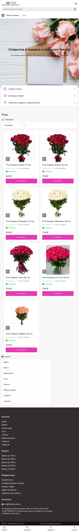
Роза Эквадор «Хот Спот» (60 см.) (55, 277)
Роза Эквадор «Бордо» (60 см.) (55, 165)
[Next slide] (75, 53)
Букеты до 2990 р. (9, 459)
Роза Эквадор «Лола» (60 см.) (18, 277)
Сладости (5, 441)
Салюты (5, 435)
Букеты (4, 425)
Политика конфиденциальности (50, 523)
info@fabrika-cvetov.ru (12, 504)
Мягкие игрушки (8, 438)
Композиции (7, 428)
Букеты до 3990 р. (9, 462)
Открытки (5, 445)
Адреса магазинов (9, 490)
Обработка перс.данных (11, 493)
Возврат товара (8, 487)
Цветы (4, 421)
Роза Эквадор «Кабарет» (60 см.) (19, 334)
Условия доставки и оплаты (13, 483)
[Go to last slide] (3, 53)
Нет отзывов (23, 168)
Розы (4, 431)
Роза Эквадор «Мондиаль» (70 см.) (20, 221)
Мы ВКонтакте (7, 480)
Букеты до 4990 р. (9, 466)
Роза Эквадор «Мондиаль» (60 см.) (56, 221)
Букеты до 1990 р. (9, 456)
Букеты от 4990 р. (9, 469)
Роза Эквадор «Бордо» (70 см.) (18, 165)
